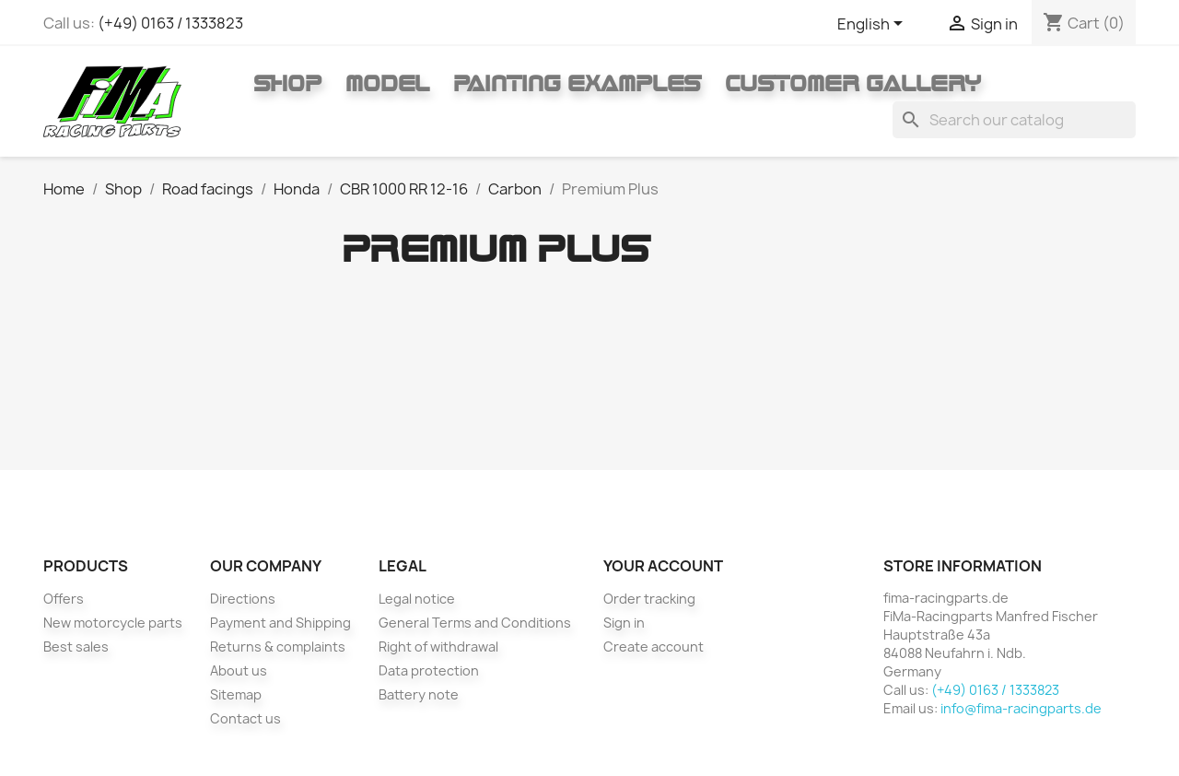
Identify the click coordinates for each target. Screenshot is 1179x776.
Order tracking (649, 598)
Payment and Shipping (280, 622)
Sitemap (236, 694)
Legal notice (417, 598)
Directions (242, 598)
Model (387, 83)
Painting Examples (577, 83)
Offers (63, 598)
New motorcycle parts (112, 622)
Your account (663, 566)
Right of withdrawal (438, 646)
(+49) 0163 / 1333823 (170, 23)
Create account (653, 646)
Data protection (429, 670)
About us (238, 670)
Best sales (76, 646)
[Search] (1014, 119)
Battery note (419, 694)
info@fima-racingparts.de (1021, 708)
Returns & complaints (277, 646)
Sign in (624, 622)
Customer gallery (853, 83)
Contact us (245, 718)
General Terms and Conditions (475, 622)
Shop (287, 83)
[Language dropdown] (873, 25)
